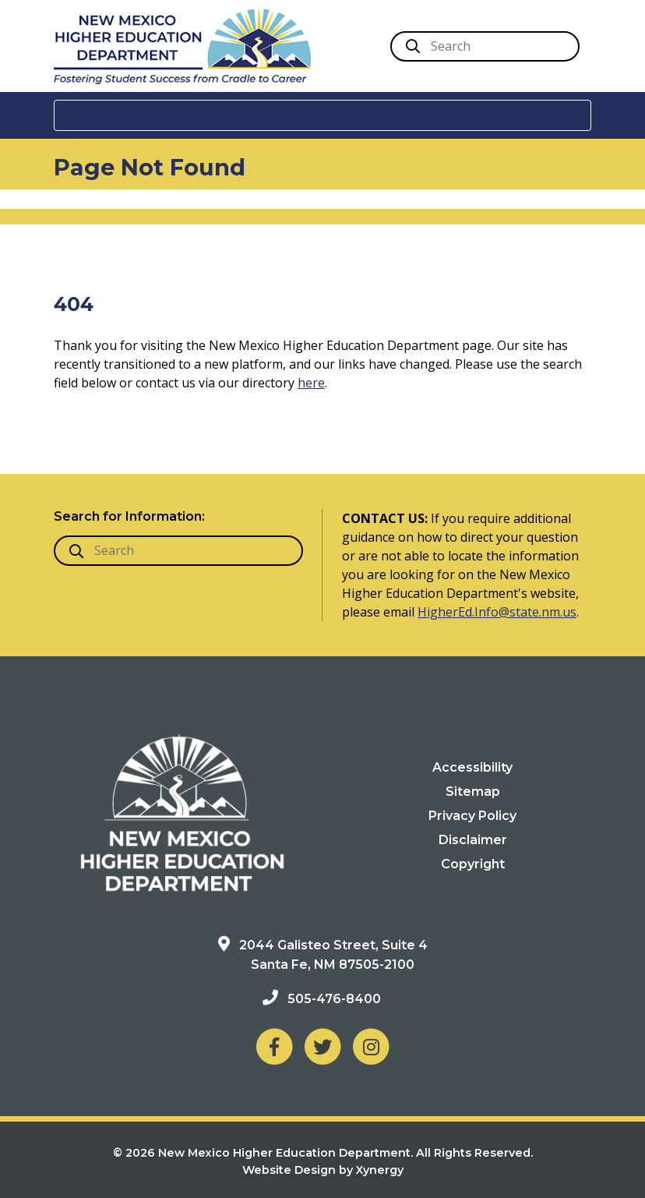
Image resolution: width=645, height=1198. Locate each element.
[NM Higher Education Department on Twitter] (322, 1045)
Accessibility (472, 767)
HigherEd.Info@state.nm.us (497, 611)
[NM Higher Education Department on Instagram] (370, 1045)
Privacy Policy (472, 815)
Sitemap (473, 791)
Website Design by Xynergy (323, 1170)
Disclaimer (473, 839)
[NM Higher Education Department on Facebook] (274, 1045)
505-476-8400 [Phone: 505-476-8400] (334, 998)
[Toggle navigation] (322, 115)
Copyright (473, 864)
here (311, 382)
